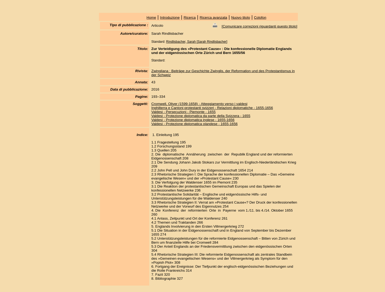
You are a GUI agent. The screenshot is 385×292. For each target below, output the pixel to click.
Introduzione (170, 17)
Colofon (260, 17)
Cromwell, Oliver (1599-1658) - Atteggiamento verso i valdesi (199, 104)
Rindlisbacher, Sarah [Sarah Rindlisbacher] (196, 42)
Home (151, 17)
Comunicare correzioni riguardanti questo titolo (260, 26)
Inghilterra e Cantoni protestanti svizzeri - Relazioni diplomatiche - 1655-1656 (212, 108)
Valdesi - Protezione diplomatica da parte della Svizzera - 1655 (200, 116)
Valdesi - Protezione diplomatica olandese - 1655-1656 (194, 124)
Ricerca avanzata (213, 17)
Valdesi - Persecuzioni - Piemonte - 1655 (183, 112)
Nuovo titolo (240, 17)
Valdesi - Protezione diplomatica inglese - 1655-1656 (192, 120)
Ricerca (190, 17)
